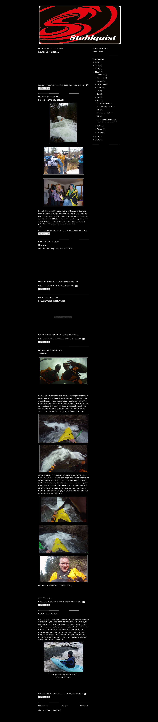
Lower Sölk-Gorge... (48, 52)
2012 (97, 69)
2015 (97, 62)
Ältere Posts (84, 706)
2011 (97, 72)
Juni (98, 94)
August (99, 87)
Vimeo (75, 282)
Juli (98, 91)
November (101, 78)
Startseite (64, 706)
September (101, 84)
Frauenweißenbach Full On (48, 334)
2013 (97, 65)
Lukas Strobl (66, 334)
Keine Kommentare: (77, 85)
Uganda (42, 245)
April (99, 100)
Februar (100, 129)
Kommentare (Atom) (54, 710)
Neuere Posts (43, 706)
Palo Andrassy (65, 282)
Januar (99, 132)
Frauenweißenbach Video (51, 301)
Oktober (100, 81)
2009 (97, 139)
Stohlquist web (98, 52)
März (99, 126)
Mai (98, 97)
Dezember (101, 75)
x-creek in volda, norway (51, 100)
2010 (97, 136)
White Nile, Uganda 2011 (47, 282)
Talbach (42, 353)
